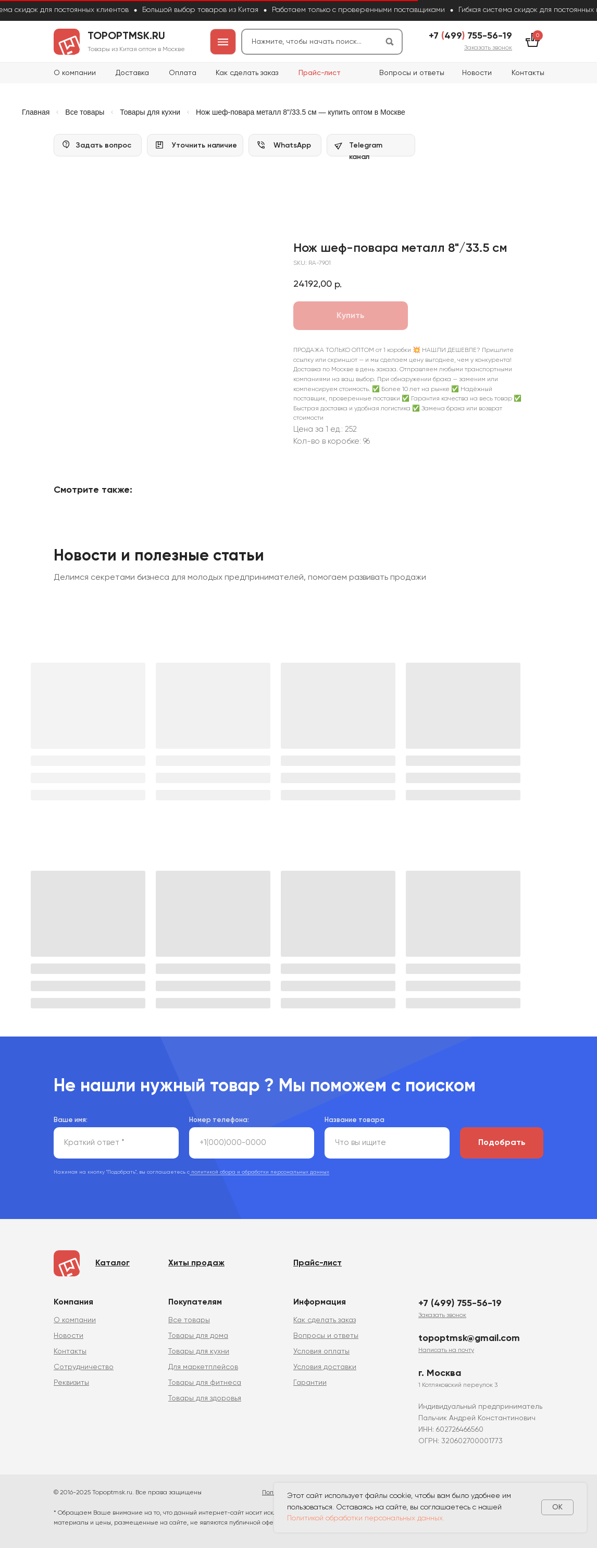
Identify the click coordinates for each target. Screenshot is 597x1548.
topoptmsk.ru (126, 36)
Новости (477, 73)
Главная (35, 112)
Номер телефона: (219, 1115)
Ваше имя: (71, 1115)
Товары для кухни (150, 112)
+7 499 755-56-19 (470, 36)
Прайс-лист (319, 73)
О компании (75, 73)
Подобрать (502, 1138)
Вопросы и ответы (411, 73)
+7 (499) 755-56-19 (460, 1298)
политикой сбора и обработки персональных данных (259, 1167)
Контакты (528, 73)
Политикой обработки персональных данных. (365, 1518)
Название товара (354, 1115)
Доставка (132, 73)
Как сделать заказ (247, 73)
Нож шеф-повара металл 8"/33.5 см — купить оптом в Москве (300, 112)
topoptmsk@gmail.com (469, 1333)
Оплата (182, 73)
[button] (488, 48)
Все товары (84, 112)
